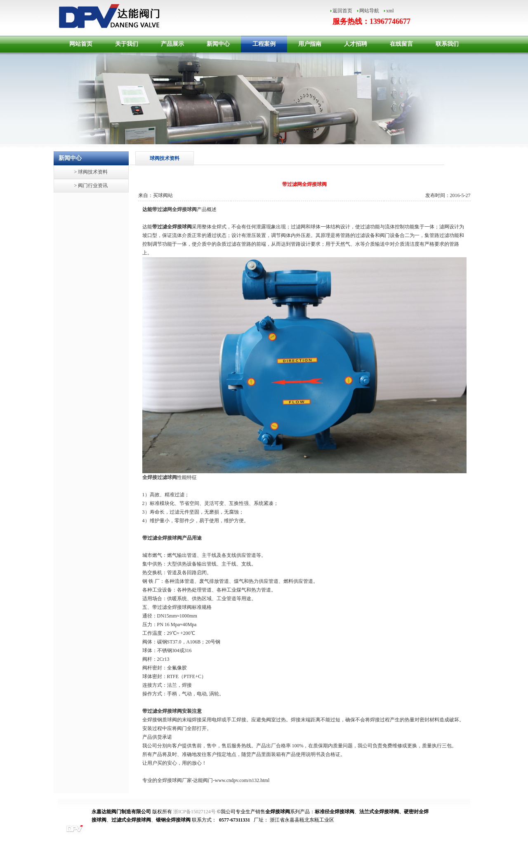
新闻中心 (218, 44)
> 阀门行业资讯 (91, 185)
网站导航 (369, 11)
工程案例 (264, 44)
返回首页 (342, 11)
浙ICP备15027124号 (194, 812)
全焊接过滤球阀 (159, 477)
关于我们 (126, 44)
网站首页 (80, 44)
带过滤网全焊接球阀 (174, 209)
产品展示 (172, 44)
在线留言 (401, 44)
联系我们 (447, 44)
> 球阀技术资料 (91, 172)
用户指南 (309, 44)
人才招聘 (355, 44)
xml (390, 11)
